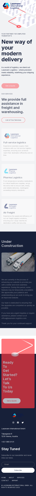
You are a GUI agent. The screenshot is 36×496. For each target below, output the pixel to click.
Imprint (15, 480)
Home (3, 477)
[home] (12, 5)
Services (20, 477)
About (11, 477)
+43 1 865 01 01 (7, 442)
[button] (29, 6)
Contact (5, 480)
